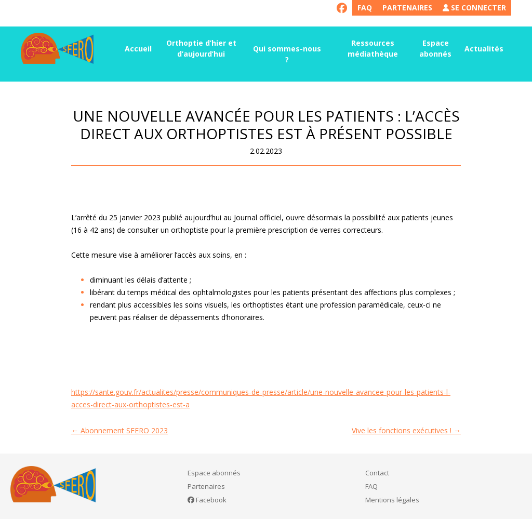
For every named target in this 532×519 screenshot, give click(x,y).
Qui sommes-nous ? (287, 54)
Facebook (207, 499)
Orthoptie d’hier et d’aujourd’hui (201, 48)
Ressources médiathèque (373, 48)
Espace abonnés (435, 48)
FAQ (364, 7)
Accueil (138, 49)
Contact (377, 472)
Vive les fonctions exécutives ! (406, 430)
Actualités (483, 49)
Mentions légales (392, 499)
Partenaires (407, 7)
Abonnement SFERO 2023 (119, 430)
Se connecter (474, 7)
